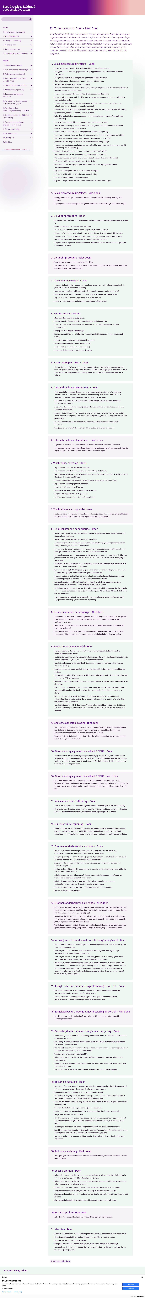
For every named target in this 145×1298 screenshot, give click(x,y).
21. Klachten (7, 142)
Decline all (131, 1288)
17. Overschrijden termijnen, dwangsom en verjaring (13, 123)
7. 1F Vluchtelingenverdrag (12, 65)
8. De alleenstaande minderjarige (15, 70)
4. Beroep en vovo (9, 45)
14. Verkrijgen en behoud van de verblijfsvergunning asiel (15, 102)
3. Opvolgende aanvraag (12, 41)
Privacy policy (18, 1292)
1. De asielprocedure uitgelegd (14, 32)
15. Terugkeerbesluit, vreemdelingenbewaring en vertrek (16, 109)
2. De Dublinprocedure (11, 36)
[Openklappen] (31, 32)
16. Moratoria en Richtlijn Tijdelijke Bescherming (16, 116)
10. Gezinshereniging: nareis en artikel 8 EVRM (14, 79)
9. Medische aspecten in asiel (14, 74)
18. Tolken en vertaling (11, 129)
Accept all (131, 1284)
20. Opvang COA (9, 138)
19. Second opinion (10, 133)
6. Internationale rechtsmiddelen (15, 53)
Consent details (6, 1292)
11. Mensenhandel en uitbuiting (14, 85)
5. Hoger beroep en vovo (12, 49)
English (5, 1277)
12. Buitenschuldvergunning (13, 90)
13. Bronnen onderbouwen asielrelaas (13, 95)
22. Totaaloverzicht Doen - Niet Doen (15, 150)
